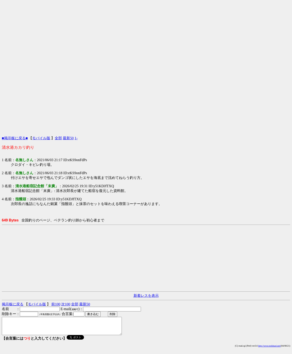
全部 (58, 138)
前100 (55, 304)
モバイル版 (41, 138)
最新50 (68, 138)
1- (76, 138)
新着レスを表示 (146, 296)
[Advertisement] (146, 33)
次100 (65, 304)
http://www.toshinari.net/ (269, 349)
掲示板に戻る (12, 304)
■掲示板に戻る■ (15, 138)
